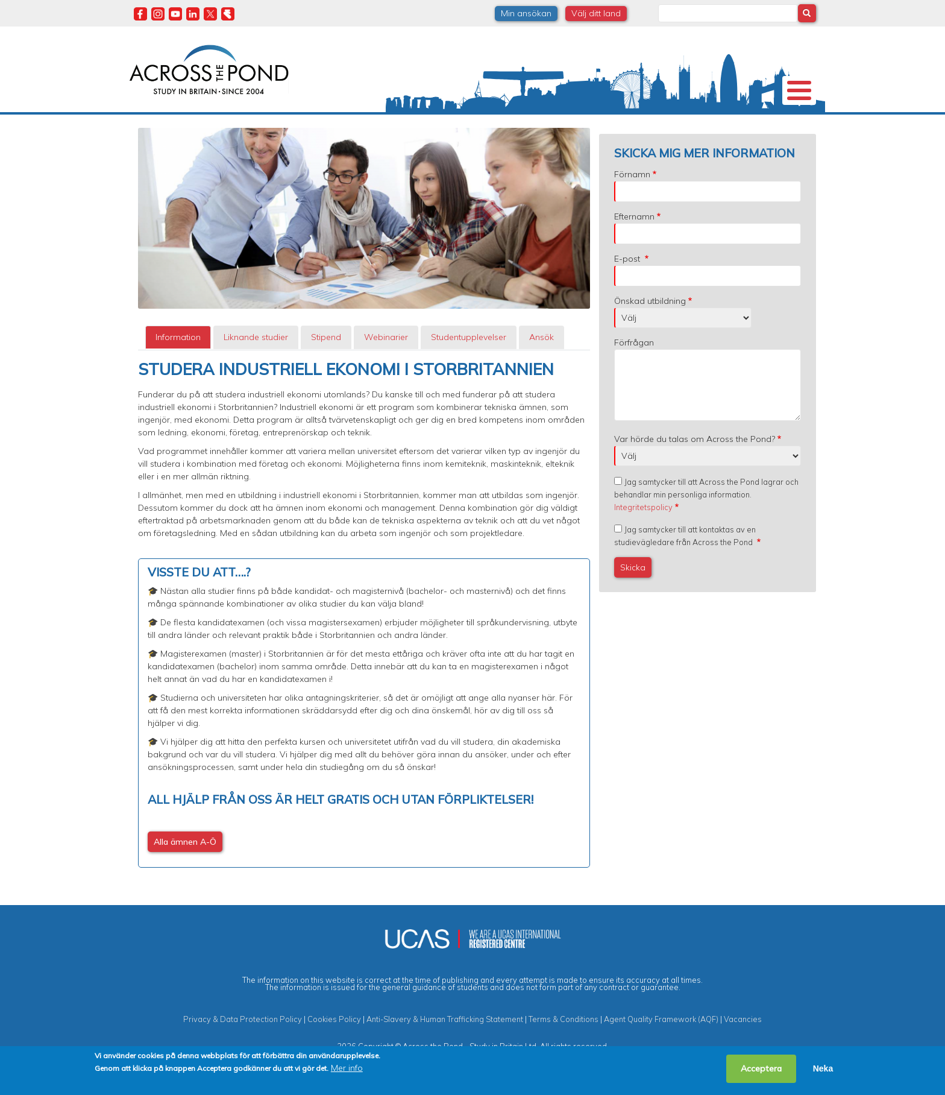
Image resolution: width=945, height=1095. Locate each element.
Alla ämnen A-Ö (185, 874)
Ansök (541, 369)
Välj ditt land (596, 13)
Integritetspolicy (643, 539)
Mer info (347, 1067)
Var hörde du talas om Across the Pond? (694, 471)
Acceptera (761, 1068)
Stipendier (418, 129)
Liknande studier (256, 369)
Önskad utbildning (650, 333)
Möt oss (640, 129)
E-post (628, 291)
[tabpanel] (364, 646)
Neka (823, 1068)
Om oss (152, 129)
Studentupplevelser (564, 129)
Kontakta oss (767, 129)
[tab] (178, 370)
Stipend (326, 369)
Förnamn (632, 206)
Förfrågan (634, 375)
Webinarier (386, 369)
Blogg (706, 129)
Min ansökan (526, 13)
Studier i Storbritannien (305, 129)
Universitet (226, 129)
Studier (482, 129)
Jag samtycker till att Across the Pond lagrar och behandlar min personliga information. (706, 527)
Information (178, 369)
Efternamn (634, 249)
